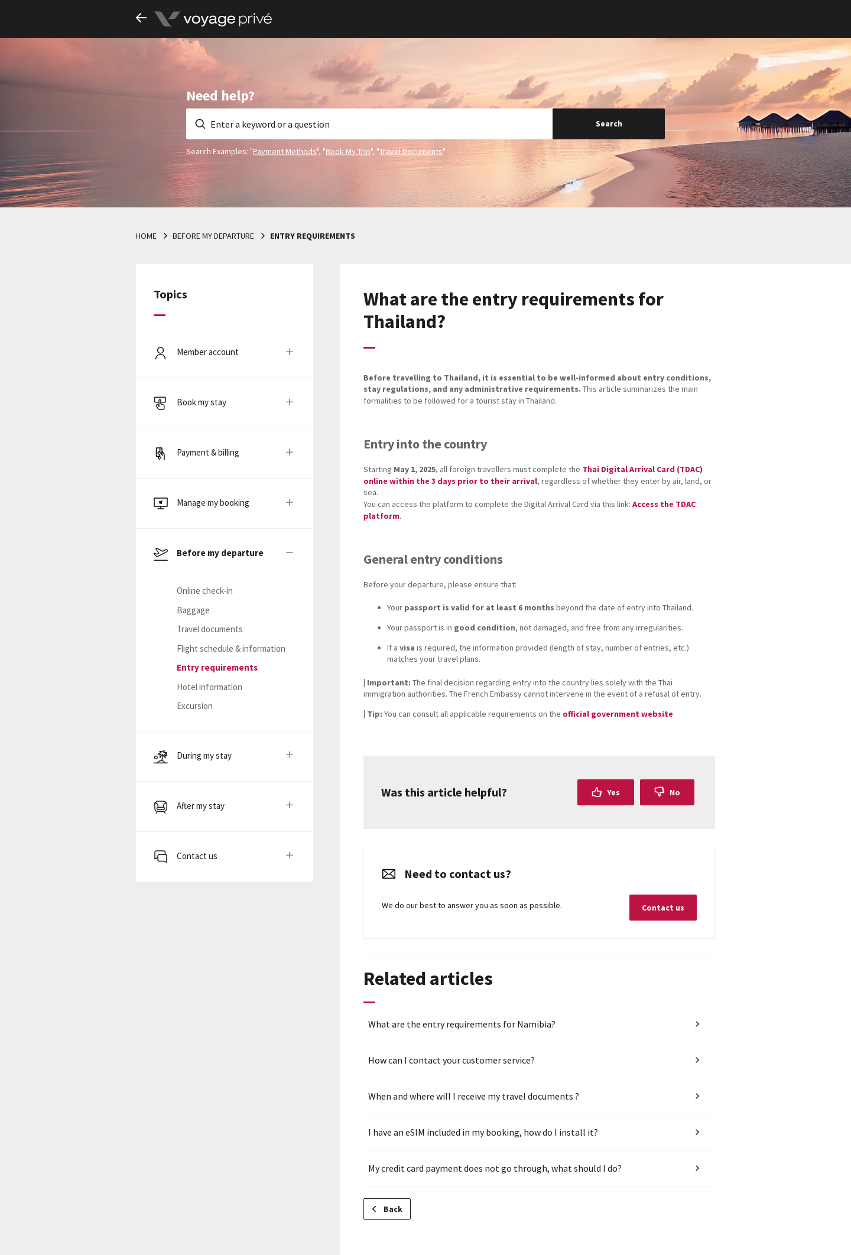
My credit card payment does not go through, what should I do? (495, 1168)
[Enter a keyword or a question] (369, 123)
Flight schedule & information (231, 648)
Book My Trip (348, 150)
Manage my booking (213, 502)
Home (146, 235)
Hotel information (209, 686)
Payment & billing (208, 452)
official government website (618, 713)
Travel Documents (411, 150)
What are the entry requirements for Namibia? (462, 1024)
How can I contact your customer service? (451, 1060)
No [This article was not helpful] (675, 792)
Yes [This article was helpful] (613, 792)
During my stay (204, 755)
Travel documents (210, 629)
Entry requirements (312, 235)
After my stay (201, 805)
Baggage (193, 610)
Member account (208, 351)
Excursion (195, 705)
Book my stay (201, 402)
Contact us (197, 855)
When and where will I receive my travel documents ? (473, 1096)
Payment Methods (285, 150)
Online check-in (205, 590)
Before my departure (213, 235)
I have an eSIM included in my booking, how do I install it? (483, 1132)
